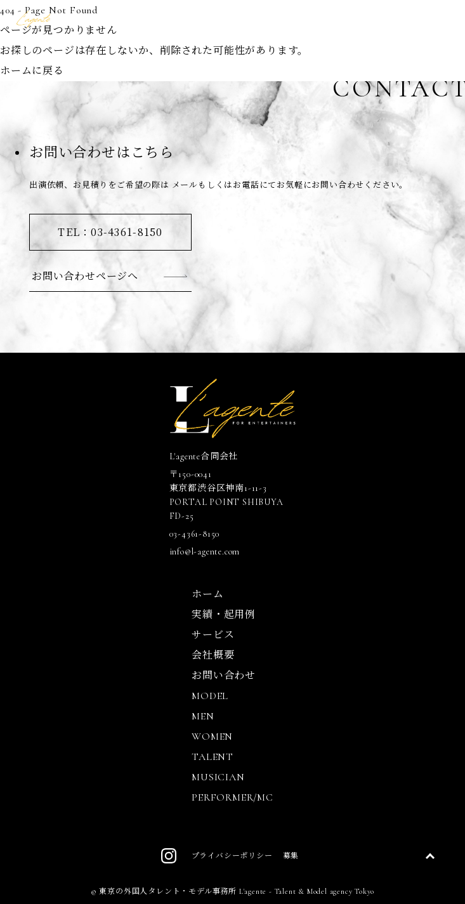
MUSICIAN (218, 777)
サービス (213, 635)
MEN (203, 716)
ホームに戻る (32, 71)
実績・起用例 (224, 614)
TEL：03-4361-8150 (110, 232)
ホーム (207, 594)
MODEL (210, 696)
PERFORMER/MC (232, 797)
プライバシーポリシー (232, 855)
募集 (291, 855)
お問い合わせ (224, 675)
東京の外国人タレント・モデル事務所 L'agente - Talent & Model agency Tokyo (236, 891)
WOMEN (212, 736)
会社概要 (213, 655)
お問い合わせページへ (85, 275)
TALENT (212, 756)
